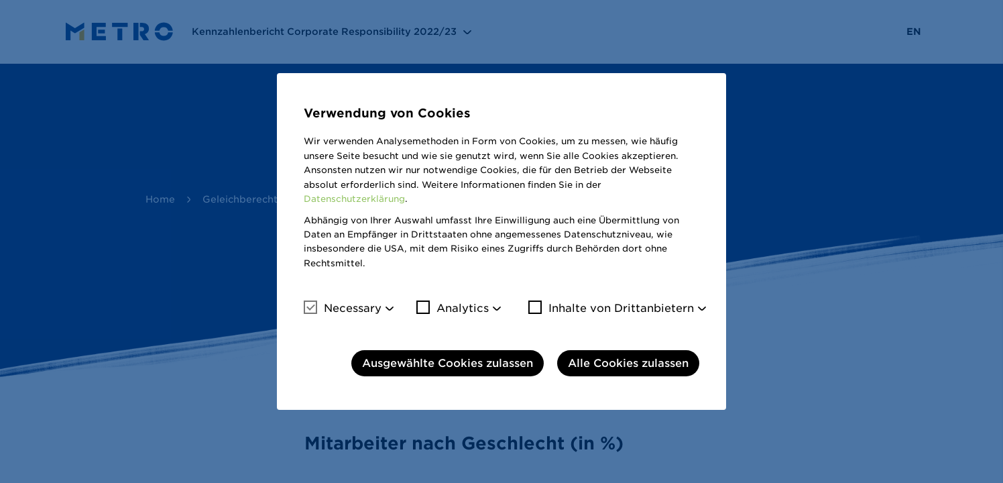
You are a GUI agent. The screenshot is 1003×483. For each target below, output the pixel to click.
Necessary (342, 308)
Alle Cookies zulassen (628, 363)
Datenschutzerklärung (354, 199)
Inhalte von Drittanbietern (611, 308)
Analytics (452, 308)
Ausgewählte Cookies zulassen (447, 363)
